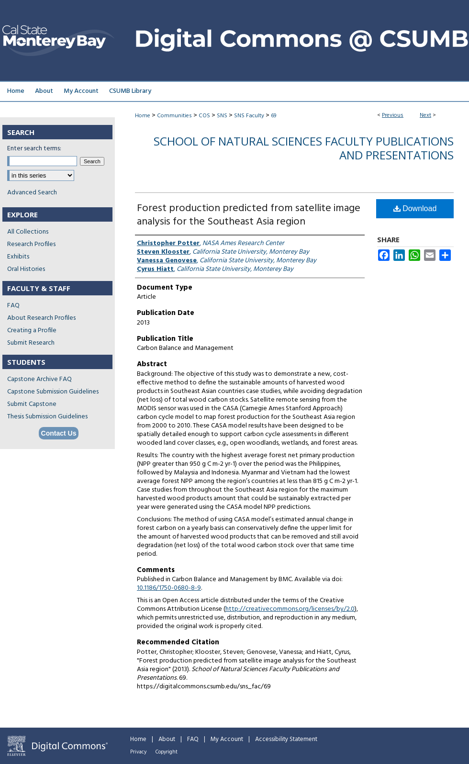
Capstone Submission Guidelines (53, 391)
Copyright (167, 752)
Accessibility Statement (286, 739)
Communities (174, 116)
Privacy (138, 752)
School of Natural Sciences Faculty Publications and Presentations (304, 148)
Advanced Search (32, 192)
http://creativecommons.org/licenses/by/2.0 (290, 609)
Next (425, 115)
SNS (222, 116)
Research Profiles (31, 244)
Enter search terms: (34, 148)
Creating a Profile (31, 330)
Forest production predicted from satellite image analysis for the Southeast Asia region (248, 215)
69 (273, 116)
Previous (392, 115)
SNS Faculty (249, 116)
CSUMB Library (130, 91)
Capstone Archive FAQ (39, 379)
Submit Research (31, 342)
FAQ (13, 305)
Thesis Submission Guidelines (47, 416)
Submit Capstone (31, 404)
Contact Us (59, 433)
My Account (227, 739)
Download (415, 208)
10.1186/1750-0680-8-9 (169, 588)
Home (142, 116)
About (166, 739)
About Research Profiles (41, 318)
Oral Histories (26, 269)
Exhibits (18, 256)
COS (204, 116)
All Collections (27, 231)
